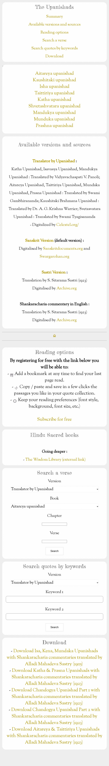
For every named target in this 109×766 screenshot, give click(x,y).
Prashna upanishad (54, 126)
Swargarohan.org (54, 256)
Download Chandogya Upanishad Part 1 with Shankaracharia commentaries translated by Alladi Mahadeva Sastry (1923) (55, 697)
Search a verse (54, 40)
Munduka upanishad (54, 119)
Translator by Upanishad (53, 161)
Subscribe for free (54, 419)
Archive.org (66, 288)
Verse (54, 533)
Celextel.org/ (67, 225)
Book (54, 498)
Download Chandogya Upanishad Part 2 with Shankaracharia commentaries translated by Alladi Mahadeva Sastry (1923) (55, 716)
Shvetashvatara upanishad (54, 106)
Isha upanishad (54, 86)
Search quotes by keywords (54, 48)
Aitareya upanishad (54, 73)
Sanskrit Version (39, 241)
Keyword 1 (54, 592)
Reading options (54, 32)
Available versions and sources (54, 24)
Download (54, 56)
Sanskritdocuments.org (63, 249)
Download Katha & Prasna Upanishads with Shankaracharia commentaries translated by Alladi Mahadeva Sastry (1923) (55, 677)
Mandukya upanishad (54, 113)
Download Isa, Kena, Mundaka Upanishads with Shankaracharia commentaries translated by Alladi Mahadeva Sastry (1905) (54, 657)
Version (54, 481)
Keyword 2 (54, 609)
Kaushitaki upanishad (54, 80)
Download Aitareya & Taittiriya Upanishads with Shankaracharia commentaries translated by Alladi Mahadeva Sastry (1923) (54, 736)
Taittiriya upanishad (54, 93)
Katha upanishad (54, 99)
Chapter (54, 516)
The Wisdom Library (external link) (55, 460)
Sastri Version (54, 272)
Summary (54, 16)
